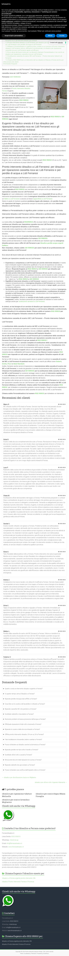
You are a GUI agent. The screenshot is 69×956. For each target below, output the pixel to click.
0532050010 (28, 222)
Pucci (10, 364)
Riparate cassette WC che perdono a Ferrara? (20, 709)
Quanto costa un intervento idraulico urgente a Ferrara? (24, 689)
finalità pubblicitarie (7, 21)
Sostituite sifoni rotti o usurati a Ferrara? (18, 755)
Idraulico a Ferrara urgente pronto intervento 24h (18, 878)
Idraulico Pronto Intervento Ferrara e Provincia (18, 882)
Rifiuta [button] (50, 35)
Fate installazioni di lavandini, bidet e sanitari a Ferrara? (23, 739)
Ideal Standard (19, 364)
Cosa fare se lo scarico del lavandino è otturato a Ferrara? (25, 704)
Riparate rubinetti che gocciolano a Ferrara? (20, 765)
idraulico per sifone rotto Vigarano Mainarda (51, 782)
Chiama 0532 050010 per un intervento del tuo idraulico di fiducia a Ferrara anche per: (34, 60)
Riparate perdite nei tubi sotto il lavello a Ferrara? (21, 750)
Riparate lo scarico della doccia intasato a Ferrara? (22, 729)
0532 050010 (23, 100)
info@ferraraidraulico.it (14, 843)
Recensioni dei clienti (10, 62)
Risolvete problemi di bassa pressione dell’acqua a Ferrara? (25, 719)
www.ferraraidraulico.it (16, 847)
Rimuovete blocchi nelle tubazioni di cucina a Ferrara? (23, 760)
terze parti (32, 15)
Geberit (58, 361)
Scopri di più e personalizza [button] (14, 35)
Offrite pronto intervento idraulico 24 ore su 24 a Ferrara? (24, 734)
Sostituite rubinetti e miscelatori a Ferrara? (19, 714)
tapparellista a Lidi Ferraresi (42, 199)
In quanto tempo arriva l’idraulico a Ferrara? (20, 694)
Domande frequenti (10, 64)
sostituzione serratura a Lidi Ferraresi (32, 301)
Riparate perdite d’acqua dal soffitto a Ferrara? (21, 699)
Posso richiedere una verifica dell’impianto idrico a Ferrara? (25, 770)
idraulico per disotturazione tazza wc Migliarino (19, 777)
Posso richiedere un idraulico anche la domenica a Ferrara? (25, 745)
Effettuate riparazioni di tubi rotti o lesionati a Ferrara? (23, 724)
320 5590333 (15, 77)
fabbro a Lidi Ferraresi (12, 199)
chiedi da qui (14, 840)
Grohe (4, 364)
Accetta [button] (61, 35)
